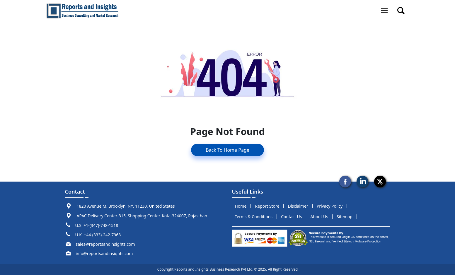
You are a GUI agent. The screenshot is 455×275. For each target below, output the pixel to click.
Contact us (291, 216)
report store (267, 206)
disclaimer (298, 206)
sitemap (344, 216)
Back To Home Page (227, 150)
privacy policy (329, 206)
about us (319, 216)
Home (241, 206)
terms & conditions (254, 216)
